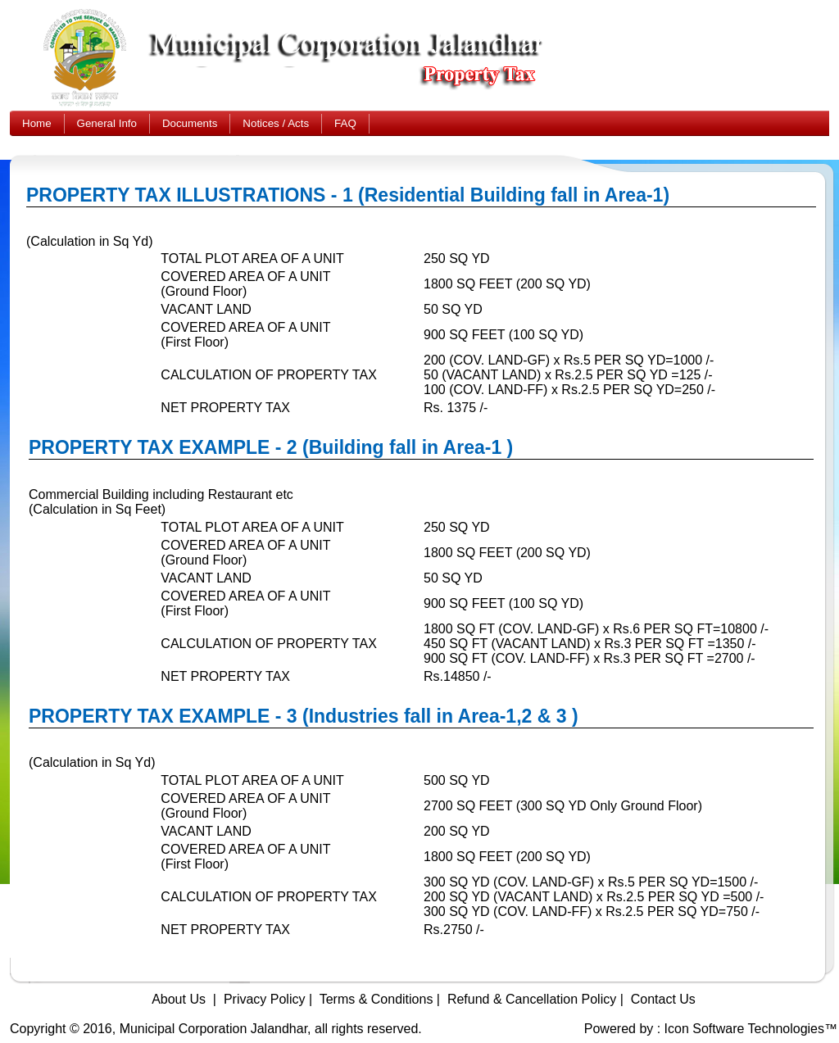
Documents (189, 123)
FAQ (345, 123)
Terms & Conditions (376, 999)
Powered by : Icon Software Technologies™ (710, 1029)
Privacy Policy (265, 999)
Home (37, 123)
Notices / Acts (276, 123)
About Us (179, 999)
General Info (107, 123)
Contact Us (663, 999)
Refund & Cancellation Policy (531, 999)
